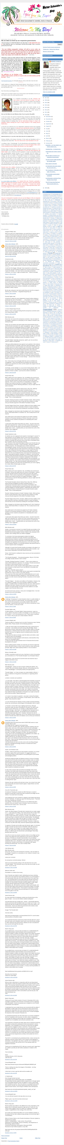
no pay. (47, 293)
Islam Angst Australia (51, 272)
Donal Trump (45, 244)
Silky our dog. (50, 315)
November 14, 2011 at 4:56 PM (11, 892)
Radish (59, 311)
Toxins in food (49, 326)
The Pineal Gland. (52, 322)
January (48, 143)
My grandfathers (46, 292)
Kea (60, 275)
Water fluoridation (54, 333)
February (48, 140)
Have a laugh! (48, 267)
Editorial (51, 244)
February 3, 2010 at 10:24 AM (10, 661)
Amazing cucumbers (58, 202)
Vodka (61, 330)
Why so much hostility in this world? (53, 339)
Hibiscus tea (46, 269)
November (48, 119)
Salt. (55, 312)
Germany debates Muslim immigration (50, 260)
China (48, 236)
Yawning (48, 341)
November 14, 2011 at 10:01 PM (11, 977)
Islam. (59, 272)
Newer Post (4, 1138)
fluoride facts (58, 253)
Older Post (37, 1138)
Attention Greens (48, 205)
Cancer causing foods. (47, 229)
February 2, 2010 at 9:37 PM (10, 431)
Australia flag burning (47, 208)
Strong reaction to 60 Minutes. (54, 318)
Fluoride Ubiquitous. (57, 254)
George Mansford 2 (57, 258)
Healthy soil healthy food (48, 268)
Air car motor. (53, 201)
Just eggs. (55, 275)
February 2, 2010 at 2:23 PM (10, 305)
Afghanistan (57, 199)
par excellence (53, 297)
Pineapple (45, 302)
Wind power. (51, 340)
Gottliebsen (57, 261)
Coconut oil (58, 237)
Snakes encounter (58, 315)
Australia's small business (50, 213)
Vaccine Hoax (58, 329)
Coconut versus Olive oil (49, 237)
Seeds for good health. (56, 313)
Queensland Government (51, 311)
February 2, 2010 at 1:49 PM (10, 274)
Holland (59, 269)
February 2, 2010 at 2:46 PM (10, 314)
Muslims (59, 288)
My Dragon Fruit (47, 290)
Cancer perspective (57, 229)
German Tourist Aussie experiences (51, 47)
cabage (54, 226)
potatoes (58, 304)
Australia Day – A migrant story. (53, 149)
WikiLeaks (45, 340)
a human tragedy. (53, 195)
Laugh (53, 278)
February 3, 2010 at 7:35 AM (10, 606)
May (47, 133)
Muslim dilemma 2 (52, 288)
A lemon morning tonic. (47, 197)
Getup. (61, 260)
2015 (46, 102)
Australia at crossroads (56, 206)
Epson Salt (52, 247)
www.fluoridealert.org (32, 192)
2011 (46, 112)
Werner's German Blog (48, 51)
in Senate (51, 271)
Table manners (58, 319)
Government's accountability (49, 262)
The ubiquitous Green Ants (55, 323)
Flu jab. (53, 251)
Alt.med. (51, 202)
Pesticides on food (47, 300)
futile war (54, 255)
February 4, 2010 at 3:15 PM (10, 806)
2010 (46, 114)
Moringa (44, 286)
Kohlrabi (56, 276)
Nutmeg (59, 293)
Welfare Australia (59, 334)
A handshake (45, 195)
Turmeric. (46, 327)
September (49, 123)
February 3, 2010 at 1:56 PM (10, 717)
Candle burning (46, 230)
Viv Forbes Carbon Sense (53, 330)
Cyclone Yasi (59, 240)
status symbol (56, 316)
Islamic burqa (45, 274)
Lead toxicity (58, 278)
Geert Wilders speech (47, 258)
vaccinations (51, 329)
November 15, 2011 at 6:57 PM (11, 1059)
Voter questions (54, 332)
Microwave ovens (58, 283)
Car (52, 230)
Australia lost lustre (57, 208)
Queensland (47, 309)
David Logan (47, 241)
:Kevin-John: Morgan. (10, 244)
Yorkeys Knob (54, 341)
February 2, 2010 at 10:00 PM (10, 524)
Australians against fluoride (48, 216)
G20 (58, 255)
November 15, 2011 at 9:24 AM (11, 995)
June (47, 131)
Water (48, 333)
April (47, 136)
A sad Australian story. (56, 194)
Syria (52, 319)
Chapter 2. (54, 233)
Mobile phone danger (49, 285)
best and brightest (54, 219)
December (48, 116)
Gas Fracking (50, 257)
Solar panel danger (48, 316)
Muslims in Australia (58, 289)
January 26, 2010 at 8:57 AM (10, 256)
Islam (44, 272)
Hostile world (45, 271)
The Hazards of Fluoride (55, 320)
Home (21, 1138)
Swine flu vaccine (46, 319)
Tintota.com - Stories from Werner (51, 49)
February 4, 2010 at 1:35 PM (10, 787)
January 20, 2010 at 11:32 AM (10, 241)
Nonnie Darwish (53, 293)
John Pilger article (58, 274)
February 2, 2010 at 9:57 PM (10, 465)
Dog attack (58, 243)
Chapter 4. (46, 234)
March (47, 138)
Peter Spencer (57, 300)
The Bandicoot (46, 320)
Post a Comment (5, 1135)
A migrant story (57, 197)
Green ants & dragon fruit (48, 264)
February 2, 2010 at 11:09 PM (10, 594)
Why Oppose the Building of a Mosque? (54, 337)
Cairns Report (52, 227)
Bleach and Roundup (55, 222)
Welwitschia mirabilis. (49, 336)
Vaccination (45, 329)
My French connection (56, 290)
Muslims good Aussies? (47, 289)
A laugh (59, 195)
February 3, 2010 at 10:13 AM (10, 649)
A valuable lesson (54, 198)
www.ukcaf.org (17, 195)
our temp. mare (58, 296)
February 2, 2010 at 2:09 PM (10, 293)
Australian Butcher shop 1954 (55, 215)
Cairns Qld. (45, 227)
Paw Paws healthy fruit (54, 299)
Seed (48, 313)
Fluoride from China (47, 254)
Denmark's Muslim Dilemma (48, 243)
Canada (59, 227)
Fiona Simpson (59, 250)
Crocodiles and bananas (50, 240)
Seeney (44, 315)
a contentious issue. (47, 194)
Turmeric (60, 326)
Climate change (54, 236)
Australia (55, 205)
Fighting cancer (52, 250)
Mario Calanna (50, 283)
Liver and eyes (59, 279)
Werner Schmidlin (56, 61)
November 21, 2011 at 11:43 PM (11, 1100)
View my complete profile (49, 91)
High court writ (53, 269)
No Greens (57, 292)
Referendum (45, 312)
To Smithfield (53, 325)
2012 (46, 109)
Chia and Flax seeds (54, 234)
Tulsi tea (55, 326)
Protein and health (52, 306)
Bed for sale (46, 219)
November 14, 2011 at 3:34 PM (11, 867)
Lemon (53, 279)
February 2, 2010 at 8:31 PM (10, 372)
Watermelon (51, 334)
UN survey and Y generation (55, 327)
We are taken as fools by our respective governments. (18, 40)
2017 (46, 97)
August (48, 126)
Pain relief (45, 297)
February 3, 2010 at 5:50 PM (10, 746)
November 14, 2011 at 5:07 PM (11, 925)
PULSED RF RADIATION (50, 307)
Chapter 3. (60, 233)
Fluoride (50, 253)
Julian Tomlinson (47, 275)
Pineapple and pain (53, 302)
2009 (46, 188)
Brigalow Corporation (54, 223)
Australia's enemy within (56, 209)
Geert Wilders (58, 257)
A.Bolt (61, 198)
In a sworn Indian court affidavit (8, 181)
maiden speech (53, 282)
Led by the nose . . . (47, 279)
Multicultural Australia (52, 286)
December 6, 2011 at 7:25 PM (10, 1132)
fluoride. (44, 255)
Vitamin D (45, 330)
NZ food (55, 295)
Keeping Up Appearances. (48, 276)
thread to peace (46, 325)
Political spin (58, 303)
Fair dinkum (53, 248)
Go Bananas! (48, 261)
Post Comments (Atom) (13, 1141)
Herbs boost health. (58, 268)
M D (45, 281)
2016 (46, 100)
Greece (58, 262)
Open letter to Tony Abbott (48, 296)
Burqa (49, 226)
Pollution (44, 304)
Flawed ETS (47, 251)
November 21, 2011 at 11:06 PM (11, 1091)
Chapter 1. (48, 233)
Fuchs (49, 255)
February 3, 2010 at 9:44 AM (10, 617)
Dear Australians (56, 241)
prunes (59, 306)
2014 (46, 105)
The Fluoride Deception (6, 80)
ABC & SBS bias (49, 199)
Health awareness (57, 267)
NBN (52, 292)
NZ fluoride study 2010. (47, 295)
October (48, 121)
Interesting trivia (58, 271)
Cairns (58, 226)
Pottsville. (45, 306)
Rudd (51, 312)
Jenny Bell (52, 274)
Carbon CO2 (58, 230)
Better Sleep (51, 220)
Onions (59, 295)
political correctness (50, 303)
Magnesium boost (52, 281)
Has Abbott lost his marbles (57, 265)
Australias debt (58, 216)
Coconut (60, 236)
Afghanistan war (46, 201)
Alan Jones (60, 201)
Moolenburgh (58, 285)
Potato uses (51, 304)
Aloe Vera (46, 202)
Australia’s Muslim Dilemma (56, 212)
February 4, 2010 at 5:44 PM (10, 845)
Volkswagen (46, 332)
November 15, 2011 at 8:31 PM (11, 1073)
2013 (46, 107)
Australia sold (46, 209)
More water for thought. (51, 163)
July (47, 128)
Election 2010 (58, 244)
